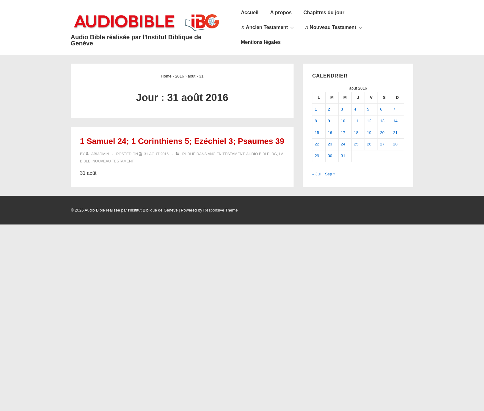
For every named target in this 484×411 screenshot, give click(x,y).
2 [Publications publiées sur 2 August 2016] (329, 109)
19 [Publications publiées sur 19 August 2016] (369, 132)
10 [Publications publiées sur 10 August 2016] (343, 121)
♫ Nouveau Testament (334, 27)
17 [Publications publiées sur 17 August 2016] (343, 132)
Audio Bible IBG (261, 154)
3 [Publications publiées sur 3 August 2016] (342, 109)
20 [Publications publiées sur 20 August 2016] (382, 132)
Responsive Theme (220, 210)
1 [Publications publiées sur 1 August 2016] (316, 109)
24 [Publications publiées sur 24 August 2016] (343, 144)
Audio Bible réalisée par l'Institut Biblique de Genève (136, 40)
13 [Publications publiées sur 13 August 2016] (382, 121)
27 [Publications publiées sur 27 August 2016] (382, 144)
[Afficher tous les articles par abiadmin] (98, 154)
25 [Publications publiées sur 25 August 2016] (356, 144)
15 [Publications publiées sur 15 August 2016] (317, 132)
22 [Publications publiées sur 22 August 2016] (317, 144)
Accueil (249, 12)
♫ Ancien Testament (268, 27)
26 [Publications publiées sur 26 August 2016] (369, 144)
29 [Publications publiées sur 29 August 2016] (317, 155)
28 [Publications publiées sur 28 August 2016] (395, 144)
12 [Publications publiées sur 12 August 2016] (369, 121)
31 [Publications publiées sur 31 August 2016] (343, 155)
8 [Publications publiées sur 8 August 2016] (316, 121)
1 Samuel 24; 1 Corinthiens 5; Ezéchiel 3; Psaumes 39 (182, 141)
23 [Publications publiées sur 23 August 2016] (330, 144)
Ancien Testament (226, 154)
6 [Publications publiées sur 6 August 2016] (381, 109)
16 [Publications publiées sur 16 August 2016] (330, 132)
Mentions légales (261, 42)
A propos (281, 12)
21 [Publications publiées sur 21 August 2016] (395, 132)
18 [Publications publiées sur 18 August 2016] (356, 132)
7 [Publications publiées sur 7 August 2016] (394, 109)
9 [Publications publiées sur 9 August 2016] (329, 121)
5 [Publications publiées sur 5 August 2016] (368, 109)
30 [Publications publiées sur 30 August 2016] (330, 155)
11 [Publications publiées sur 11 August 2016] (356, 121)
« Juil (316, 174)
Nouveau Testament (113, 161)
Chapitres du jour (323, 12)
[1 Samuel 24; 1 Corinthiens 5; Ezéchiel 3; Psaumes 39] (156, 154)
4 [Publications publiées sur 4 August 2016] (355, 109)
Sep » (330, 174)
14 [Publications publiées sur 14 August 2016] (395, 121)
